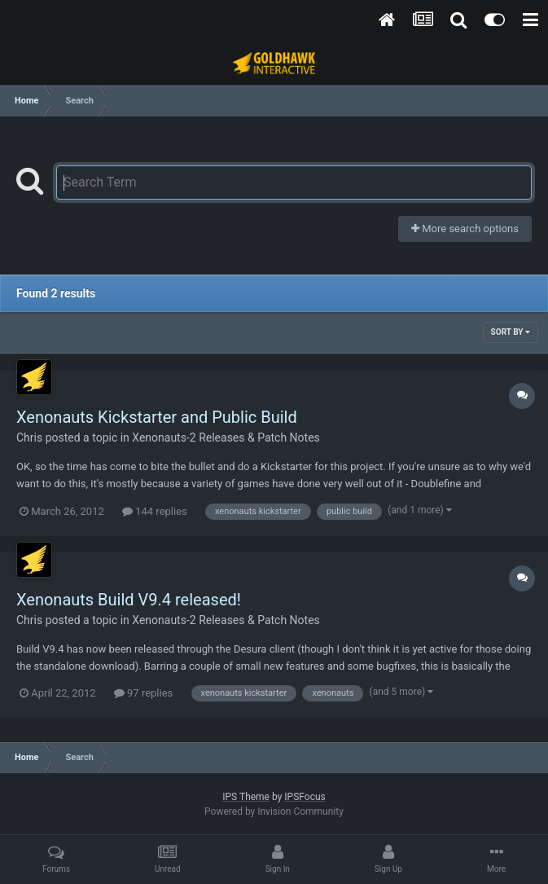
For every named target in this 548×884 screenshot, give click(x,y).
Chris (29, 437)
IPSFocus (304, 797)
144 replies (154, 511)
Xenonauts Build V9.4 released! (128, 599)
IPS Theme (246, 797)
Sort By (510, 332)
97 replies (143, 693)
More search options (465, 228)
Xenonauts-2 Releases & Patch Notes (226, 437)
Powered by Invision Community (274, 811)
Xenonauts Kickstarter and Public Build (156, 417)
